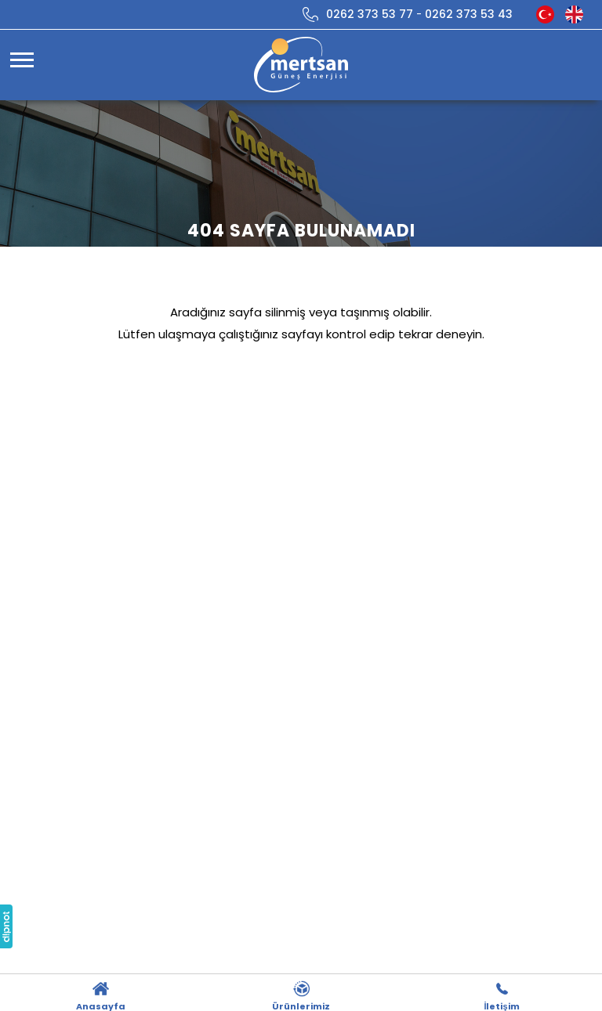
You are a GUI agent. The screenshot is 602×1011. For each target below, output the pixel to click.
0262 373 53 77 (369, 14)
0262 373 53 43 (469, 14)
